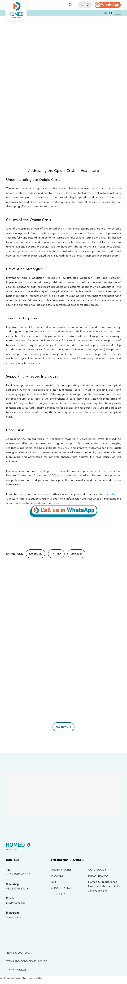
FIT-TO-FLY (58, 894)
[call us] (108, 5)
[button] (63, 13)
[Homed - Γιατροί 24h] (18, 847)
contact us (113, 494)
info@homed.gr (15, 903)
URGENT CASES (61, 869)
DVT (54, 882)
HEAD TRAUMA (98, 875)
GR (84, 4)
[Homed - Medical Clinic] (16, 10)
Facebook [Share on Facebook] (35, 553)
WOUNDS (57, 875)
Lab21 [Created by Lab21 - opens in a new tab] (22, 969)
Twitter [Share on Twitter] (56, 553)
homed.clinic (14, 917)
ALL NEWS (63, 727)
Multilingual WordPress (14, 978)
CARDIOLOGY (97, 869)
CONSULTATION (62, 888)
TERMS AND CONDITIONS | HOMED (26, 961)
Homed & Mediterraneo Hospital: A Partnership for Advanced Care (104, 886)
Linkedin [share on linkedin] (76, 553)
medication (98, 327)
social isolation (51, 246)
